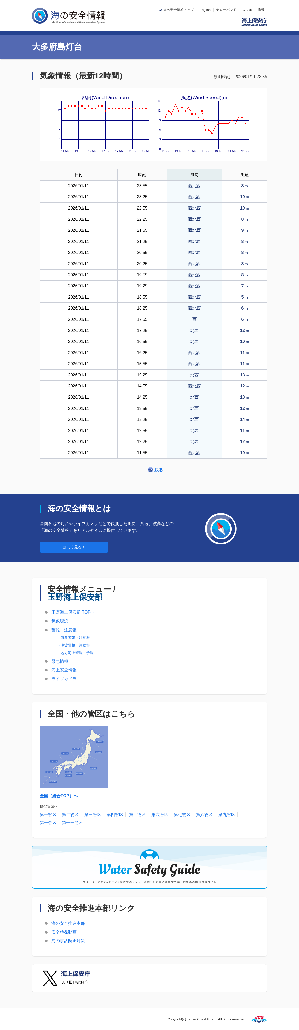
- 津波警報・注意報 (74, 645)
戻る (158, 470)
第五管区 (137, 814)
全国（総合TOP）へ (59, 796)
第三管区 (92, 814)
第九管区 (226, 814)
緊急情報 (59, 661)
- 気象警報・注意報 (74, 638)
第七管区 (182, 814)
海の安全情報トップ (178, 10)
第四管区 (115, 814)
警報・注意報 (64, 630)
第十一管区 (72, 822)
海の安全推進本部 (68, 923)
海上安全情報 (64, 670)
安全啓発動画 (64, 932)
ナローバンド (226, 10)
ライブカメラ (64, 679)
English (205, 10)
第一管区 (48, 814)
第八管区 (204, 814)
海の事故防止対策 (68, 941)
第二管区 (70, 814)
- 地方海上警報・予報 (76, 653)
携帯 (261, 10)
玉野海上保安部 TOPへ (73, 612)
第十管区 (48, 822)
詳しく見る (73, 547)
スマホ (247, 10)
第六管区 (159, 814)
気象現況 (59, 621)
